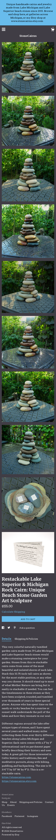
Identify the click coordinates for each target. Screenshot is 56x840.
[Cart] (52, 30)
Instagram (32, 816)
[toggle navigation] (3, 29)
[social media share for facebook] (3, 628)
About (13, 802)
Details (7, 638)
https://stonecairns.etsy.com (19, 781)
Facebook (7, 816)
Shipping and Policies (31, 802)
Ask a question (27, 628)
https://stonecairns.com (16, 777)
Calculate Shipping (13, 611)
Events (11, 805)
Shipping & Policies (26, 638)
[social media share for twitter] (9, 628)
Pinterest (20, 816)
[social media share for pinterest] (15, 628)
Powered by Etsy (10, 834)
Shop (5, 802)
